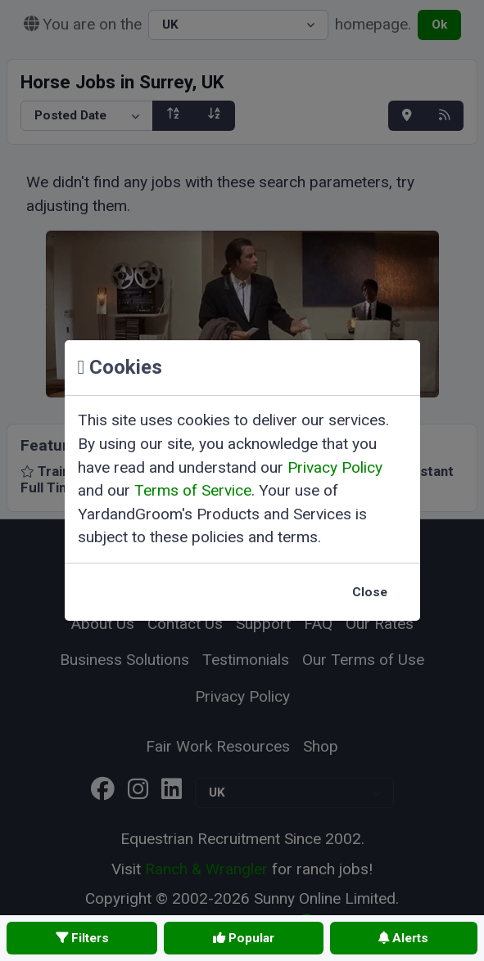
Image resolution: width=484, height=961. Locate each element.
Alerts (403, 938)
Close (369, 592)
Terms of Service (192, 490)
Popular (243, 938)
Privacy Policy (334, 467)
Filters (82, 938)
